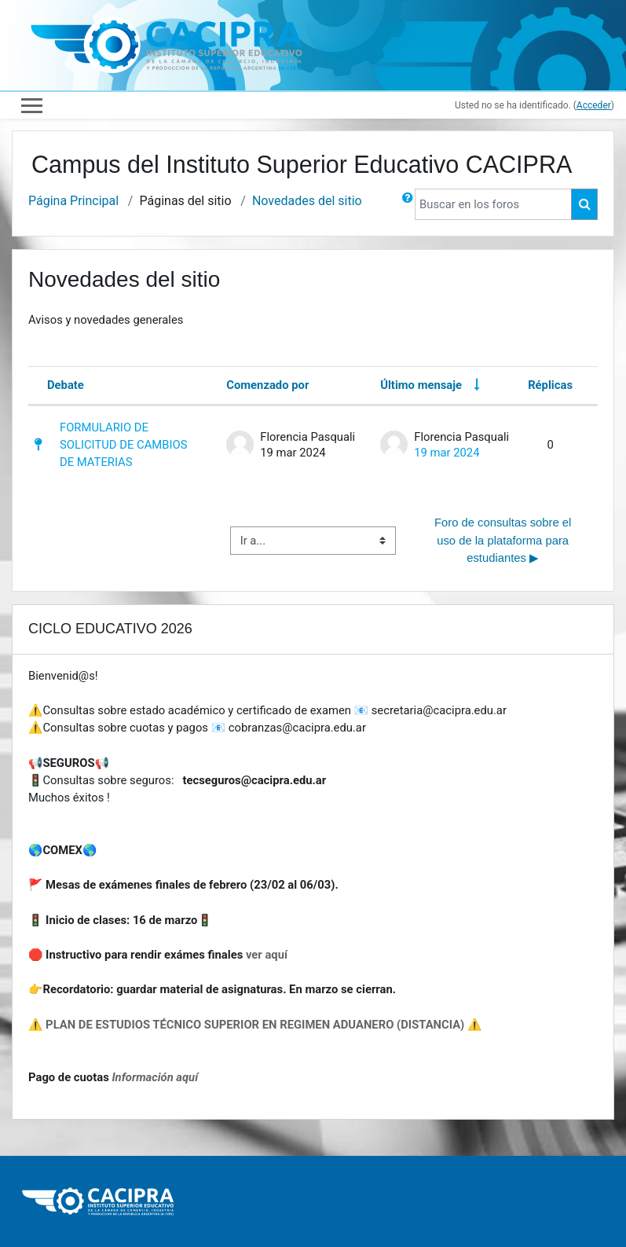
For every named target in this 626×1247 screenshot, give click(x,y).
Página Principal (73, 200)
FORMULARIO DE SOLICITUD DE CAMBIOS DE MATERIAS (123, 444)
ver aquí (266, 955)
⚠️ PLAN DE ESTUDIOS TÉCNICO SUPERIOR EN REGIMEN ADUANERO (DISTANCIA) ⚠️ (254, 1025)
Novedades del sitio (307, 200)
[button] (408, 204)
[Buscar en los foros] (493, 204)
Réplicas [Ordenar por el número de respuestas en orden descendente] (550, 385)
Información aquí (155, 1077)
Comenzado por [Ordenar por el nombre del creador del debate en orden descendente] (267, 385)
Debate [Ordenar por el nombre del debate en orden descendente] (65, 385)
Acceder (594, 105)
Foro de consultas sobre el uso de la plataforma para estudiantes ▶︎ (504, 539)
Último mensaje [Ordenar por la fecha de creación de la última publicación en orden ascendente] (421, 385)
